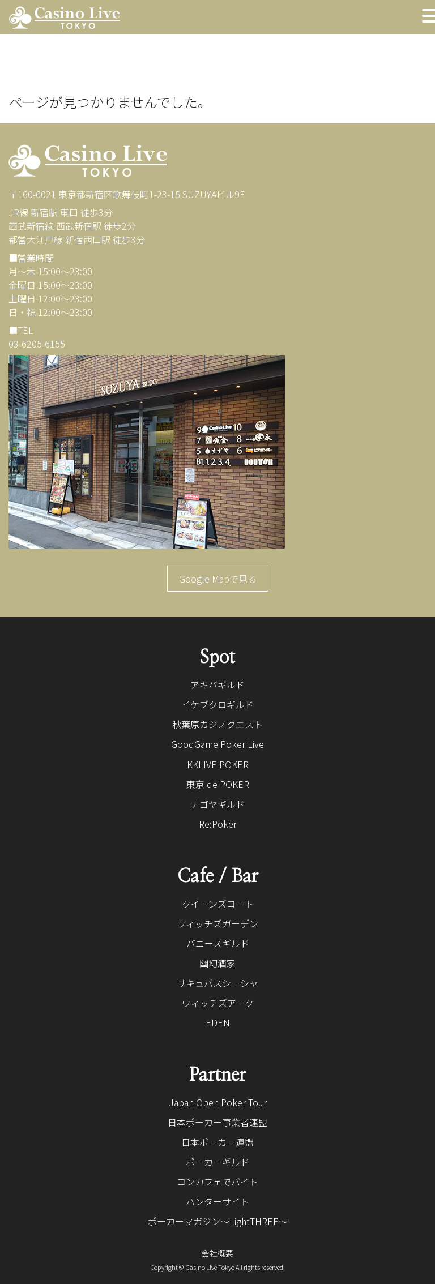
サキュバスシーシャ (217, 983)
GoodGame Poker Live (217, 744)
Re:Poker (218, 824)
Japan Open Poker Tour (218, 1102)
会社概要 (217, 1253)
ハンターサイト (217, 1201)
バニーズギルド (217, 943)
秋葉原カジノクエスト (217, 724)
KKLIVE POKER (218, 764)
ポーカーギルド (217, 1162)
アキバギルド (217, 684)
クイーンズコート (218, 903)
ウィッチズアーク (218, 1002)
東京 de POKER (217, 784)
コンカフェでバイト (217, 1181)
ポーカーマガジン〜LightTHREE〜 (218, 1221)
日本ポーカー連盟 (217, 1142)
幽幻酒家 (217, 963)
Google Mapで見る (218, 578)
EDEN (218, 1022)
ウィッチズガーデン (217, 923)
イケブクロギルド (217, 704)
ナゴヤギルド (217, 804)
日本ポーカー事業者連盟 (217, 1122)
